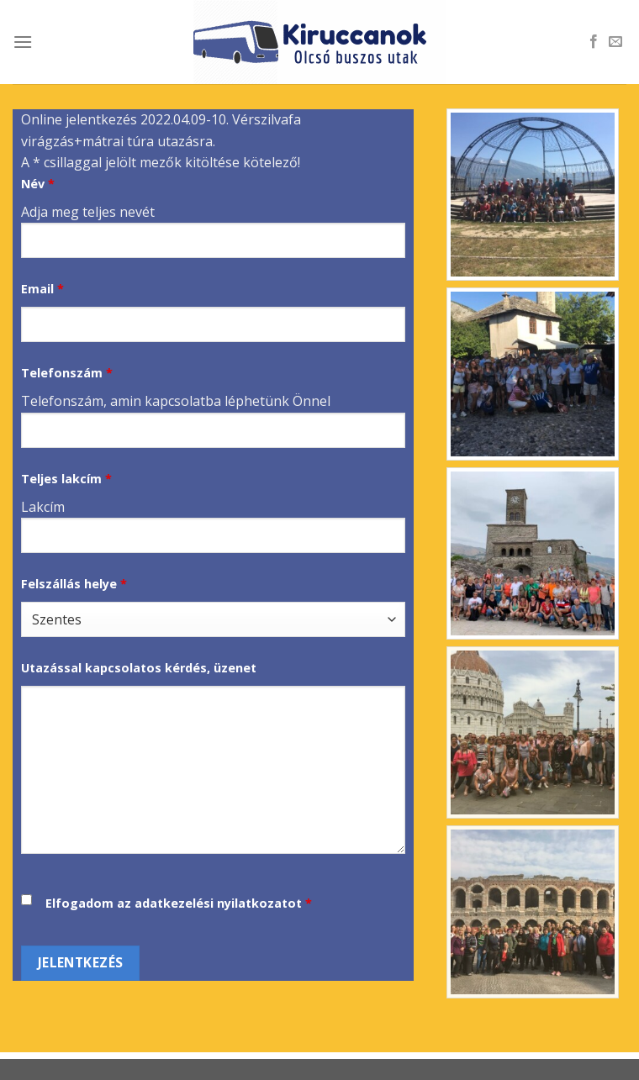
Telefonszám (67, 373)
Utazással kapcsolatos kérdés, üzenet (138, 668)
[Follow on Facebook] (593, 42)
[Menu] (23, 41)
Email (42, 289)
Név (38, 184)
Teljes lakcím (66, 479)
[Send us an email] (615, 42)
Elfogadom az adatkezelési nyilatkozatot (173, 903)
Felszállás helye (74, 584)
